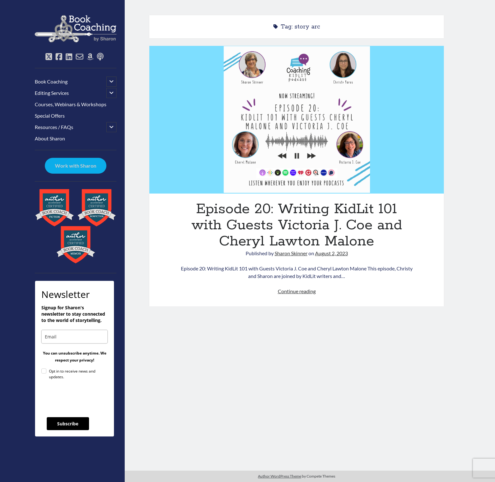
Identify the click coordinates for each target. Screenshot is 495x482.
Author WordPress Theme (279, 476)
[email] (74, 336)
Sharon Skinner (291, 253)
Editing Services (52, 93)
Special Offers (50, 116)
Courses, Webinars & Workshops (70, 104)
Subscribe (67, 424)
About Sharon (50, 138)
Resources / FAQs (54, 127)
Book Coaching (51, 81)
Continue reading (297, 291)
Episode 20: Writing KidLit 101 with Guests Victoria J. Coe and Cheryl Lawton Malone (296, 120)
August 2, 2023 (331, 253)
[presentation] (89, 398)
